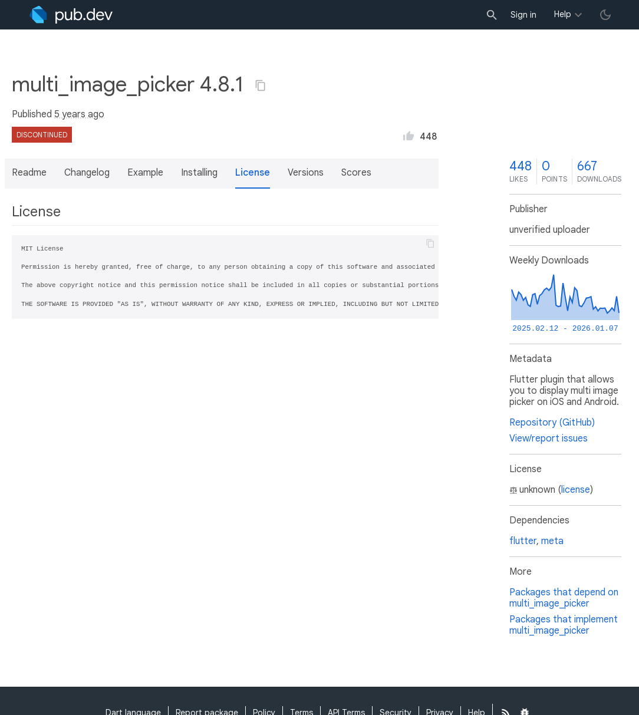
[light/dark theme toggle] (605, 15)
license (575, 490)
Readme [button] (29, 173)
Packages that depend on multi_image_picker (563, 598)
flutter (522, 541)
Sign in (523, 14)
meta (552, 541)
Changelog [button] (87, 173)
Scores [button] (356, 173)
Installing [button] (199, 173)
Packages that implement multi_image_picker (563, 625)
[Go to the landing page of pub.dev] (71, 15)
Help (562, 14)
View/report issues (548, 438)
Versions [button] (306, 173)
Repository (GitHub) (552, 423)
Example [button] (145, 173)
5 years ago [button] (79, 114)
